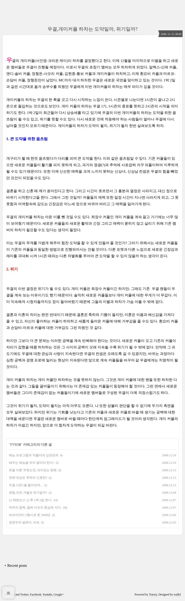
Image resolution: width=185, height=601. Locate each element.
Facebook (35, 594)
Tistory (153, 594)
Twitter (24, 594)
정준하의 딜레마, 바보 (24, 522)
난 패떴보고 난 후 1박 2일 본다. (30, 500)
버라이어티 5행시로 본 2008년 (29, 515)
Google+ (59, 594)
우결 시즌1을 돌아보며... (26, 485)
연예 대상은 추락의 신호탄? (28, 477)
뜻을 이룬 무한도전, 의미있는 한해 (33, 470)
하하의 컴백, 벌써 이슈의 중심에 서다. (35, 507)
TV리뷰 (15, 444)
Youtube (47, 594)
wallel (177, 594)
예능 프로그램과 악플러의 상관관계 (33, 455)
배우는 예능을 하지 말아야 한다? (31, 462)
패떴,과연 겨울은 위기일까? (28, 492)
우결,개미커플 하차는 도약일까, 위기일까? (92, 29)
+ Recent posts (15, 565)
